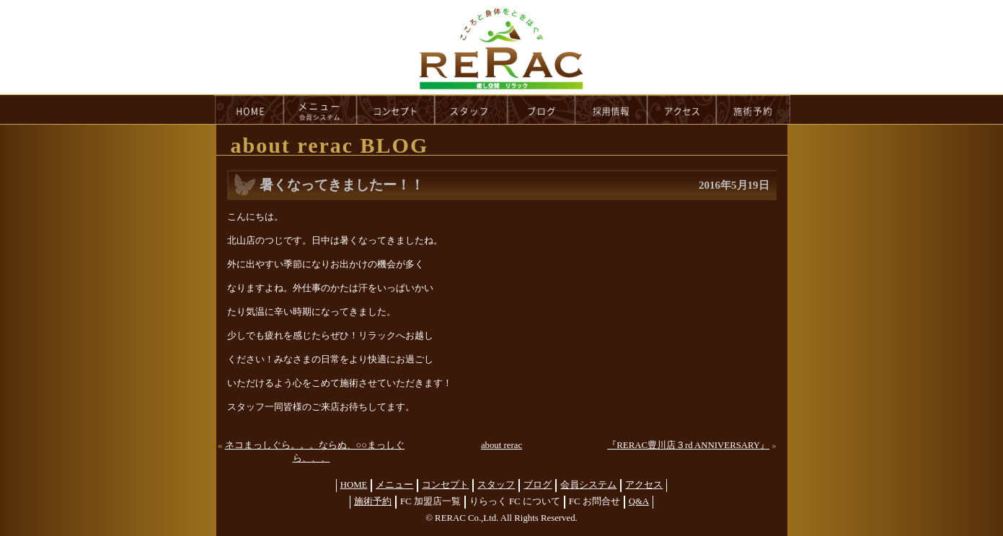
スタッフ (496, 485)
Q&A (639, 501)
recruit (612, 109)
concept (396, 109)
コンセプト (445, 485)
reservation (753, 109)
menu (320, 109)
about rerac (501, 445)
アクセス (644, 485)
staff (471, 109)
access (682, 109)
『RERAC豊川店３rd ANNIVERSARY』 (688, 445)
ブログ (537, 485)
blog (541, 109)
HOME (248, 109)
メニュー (394, 485)
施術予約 (373, 501)
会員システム (588, 485)
